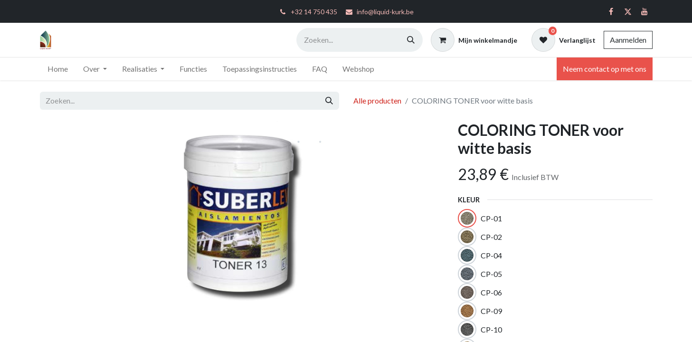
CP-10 (491, 329)
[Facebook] (611, 11)
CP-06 (491, 292)
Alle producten (377, 100)
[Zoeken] (411, 40)
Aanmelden (628, 39)
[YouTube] (644, 11)
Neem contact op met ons (604, 68)
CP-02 (491, 236)
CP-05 (491, 273)
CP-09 (491, 310)
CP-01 (491, 218)
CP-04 (491, 255)
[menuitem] (58, 68)
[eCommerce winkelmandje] (474, 40)
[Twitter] (627, 11)
